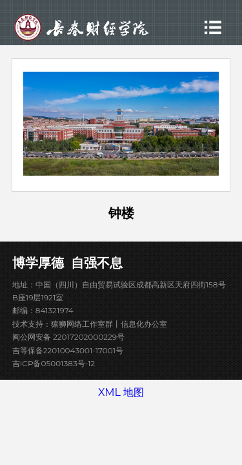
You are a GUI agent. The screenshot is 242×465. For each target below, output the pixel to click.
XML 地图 (121, 392)
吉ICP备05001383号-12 (53, 363)
